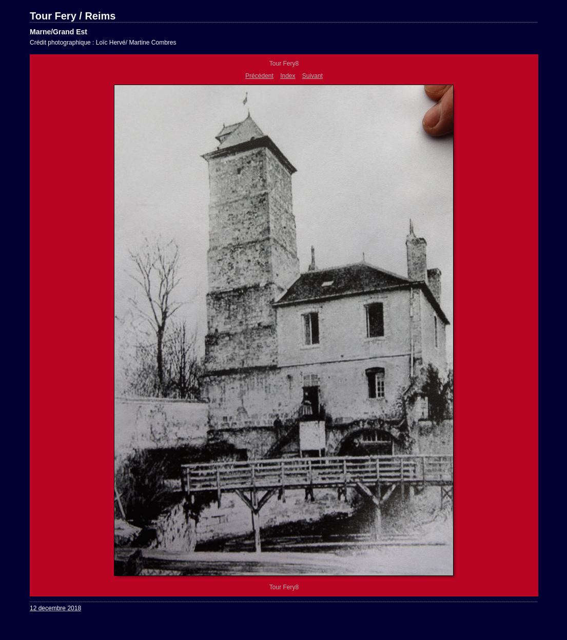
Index (287, 75)
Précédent (259, 75)
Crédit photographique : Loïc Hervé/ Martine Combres (103, 42)
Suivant (312, 75)
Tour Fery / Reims (72, 16)
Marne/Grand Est (58, 32)
